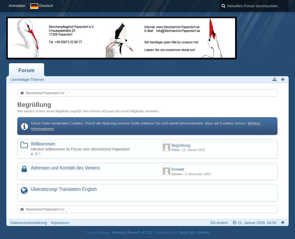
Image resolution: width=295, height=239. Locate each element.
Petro (175, 150)
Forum (26, 70)
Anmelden (17, 5)
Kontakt (178, 169)
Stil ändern (219, 223)
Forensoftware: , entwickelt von (147, 232)
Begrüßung (34, 104)
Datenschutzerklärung (28, 223)
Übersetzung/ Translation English (64, 189)
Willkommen (43, 143)
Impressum (60, 223)
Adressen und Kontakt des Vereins (65, 167)
